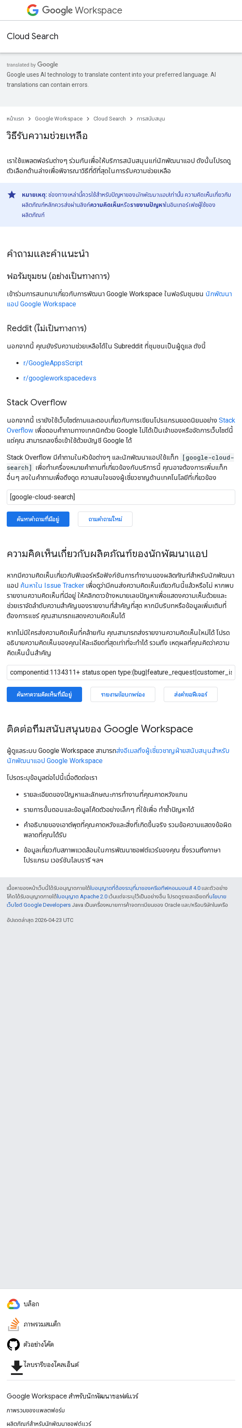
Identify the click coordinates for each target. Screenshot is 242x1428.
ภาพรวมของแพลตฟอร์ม (36, 1410)
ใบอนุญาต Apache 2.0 (82, 896)
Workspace (82, 10)
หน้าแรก (15, 118)
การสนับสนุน (151, 118)
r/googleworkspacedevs (60, 378)
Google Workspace (58, 118)
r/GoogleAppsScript (53, 363)
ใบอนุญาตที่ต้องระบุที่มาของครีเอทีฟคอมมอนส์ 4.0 (145, 888)
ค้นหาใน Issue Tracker (52, 585)
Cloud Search (33, 36)
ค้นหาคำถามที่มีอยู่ (38, 519)
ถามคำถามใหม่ (105, 519)
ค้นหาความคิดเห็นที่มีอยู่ (44, 694)
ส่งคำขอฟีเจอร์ (190, 694)
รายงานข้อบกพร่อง (123, 694)
